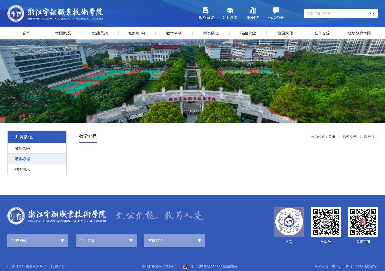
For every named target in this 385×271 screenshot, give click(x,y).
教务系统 (206, 13)
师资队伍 (350, 137)
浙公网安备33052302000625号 (210, 266)
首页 (331, 137)
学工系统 (230, 13)
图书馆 (253, 13)
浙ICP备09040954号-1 (159, 267)
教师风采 (22, 148)
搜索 (372, 13)
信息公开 (276, 13)
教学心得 (22, 159)
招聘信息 (22, 169)
